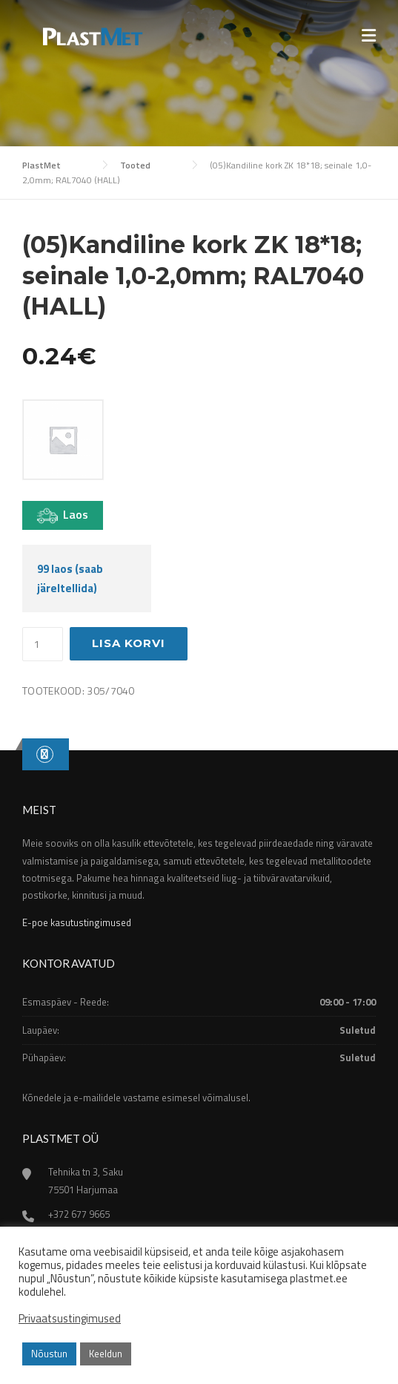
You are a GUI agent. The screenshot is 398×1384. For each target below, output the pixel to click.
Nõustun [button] (49, 1353)
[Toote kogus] (42, 644)
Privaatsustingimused (70, 1318)
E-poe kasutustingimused (76, 922)
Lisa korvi (128, 643)
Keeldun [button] (105, 1353)
